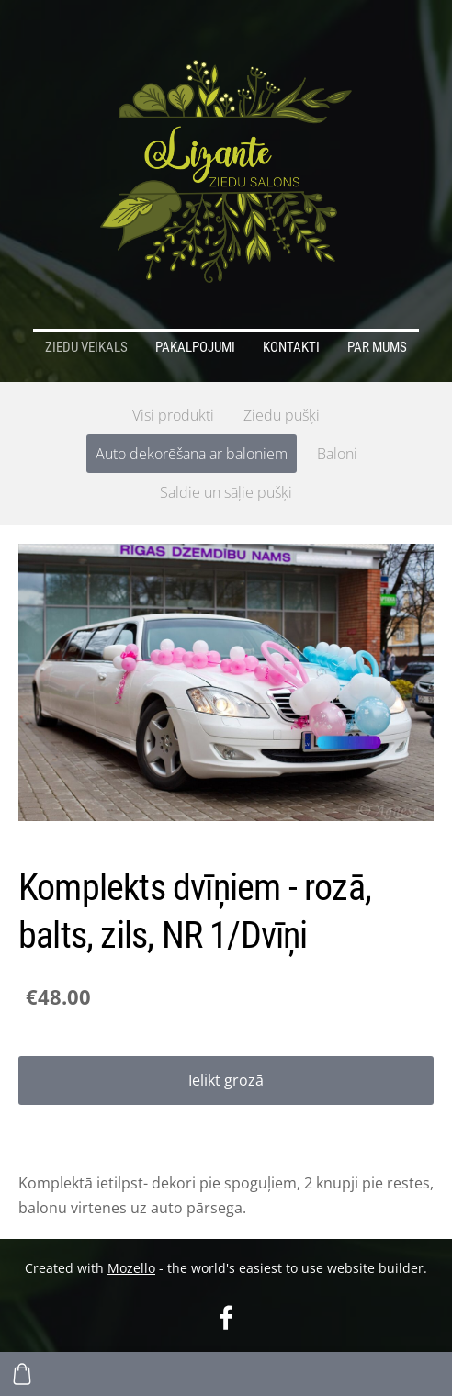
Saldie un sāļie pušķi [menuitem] (226, 492)
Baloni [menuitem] (337, 454)
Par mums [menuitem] (377, 347)
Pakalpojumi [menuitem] (195, 347)
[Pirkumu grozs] (22, 1374)
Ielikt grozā (226, 1080)
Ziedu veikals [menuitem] (86, 347)
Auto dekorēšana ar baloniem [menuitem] (192, 454)
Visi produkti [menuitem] (173, 415)
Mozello (131, 1268)
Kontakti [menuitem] (291, 347)
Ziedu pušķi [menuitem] (281, 415)
